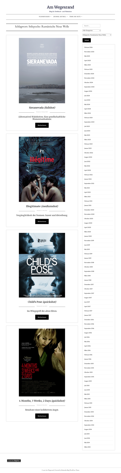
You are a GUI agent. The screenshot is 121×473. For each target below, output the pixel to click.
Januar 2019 (87, 258)
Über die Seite (75, 17)
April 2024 (87, 109)
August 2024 (88, 91)
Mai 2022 (87, 166)
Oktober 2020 (88, 218)
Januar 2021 (87, 205)
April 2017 (87, 306)
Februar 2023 (88, 144)
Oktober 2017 (88, 289)
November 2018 (89, 262)
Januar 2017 (87, 315)
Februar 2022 (88, 175)
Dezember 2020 (89, 210)
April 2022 (87, 170)
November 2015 (89, 368)
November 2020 (89, 214)
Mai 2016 (87, 341)
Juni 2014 (87, 438)
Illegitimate (42, 206)
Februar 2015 (88, 403)
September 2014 (89, 425)
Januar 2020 (88, 236)
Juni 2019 (87, 245)
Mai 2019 (87, 249)
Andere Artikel (59, 17)
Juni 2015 (87, 390)
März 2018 (87, 276)
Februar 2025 (88, 69)
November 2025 (89, 52)
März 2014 (87, 447)
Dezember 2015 (89, 363)
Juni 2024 (87, 100)
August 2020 (88, 223)
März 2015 (87, 399)
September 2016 (89, 328)
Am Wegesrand (60, 7)
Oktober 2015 (88, 372)
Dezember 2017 (89, 284)
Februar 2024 (88, 117)
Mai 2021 (87, 188)
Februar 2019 (88, 254)
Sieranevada (42, 107)
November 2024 (89, 78)
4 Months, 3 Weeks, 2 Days (42, 401)
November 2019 (89, 240)
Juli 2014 (87, 434)
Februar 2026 (88, 47)
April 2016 (87, 346)
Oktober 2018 (88, 267)
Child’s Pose (42, 302)
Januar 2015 (87, 407)
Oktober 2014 (88, 421)
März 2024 (87, 113)
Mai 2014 (87, 442)
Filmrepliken (44, 17)
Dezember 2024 (89, 74)
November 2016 (89, 324)
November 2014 (89, 416)
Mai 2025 (87, 56)
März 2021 (87, 196)
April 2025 (87, 60)
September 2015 (89, 377)
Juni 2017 (87, 302)
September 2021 (89, 183)
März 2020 (87, 232)
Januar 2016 (87, 359)
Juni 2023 (87, 131)
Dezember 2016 (89, 319)
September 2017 (89, 293)
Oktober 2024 (88, 82)
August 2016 (88, 333)
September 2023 (89, 122)
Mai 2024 (87, 104)
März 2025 (87, 65)
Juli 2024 (87, 95)
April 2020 (87, 227)
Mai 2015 (87, 394)
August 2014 (88, 429)
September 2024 (89, 87)
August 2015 (88, 381)
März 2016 (87, 350)
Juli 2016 (87, 337)
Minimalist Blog (65, 470)
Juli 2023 (87, 126)
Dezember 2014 (89, 412)
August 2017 (88, 297)
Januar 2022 (88, 179)
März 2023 (87, 139)
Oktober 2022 (88, 153)
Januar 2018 (87, 280)
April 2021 (87, 192)
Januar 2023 (87, 148)
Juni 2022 (87, 161)
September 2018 (89, 271)
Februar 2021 (88, 201)
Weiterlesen (42, 125)
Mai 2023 (87, 135)
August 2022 (88, 157)
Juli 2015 (86, 385)
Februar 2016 (88, 355)
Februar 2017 (88, 311)
